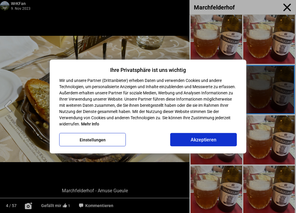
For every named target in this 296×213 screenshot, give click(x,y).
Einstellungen (93, 139)
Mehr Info (90, 124)
